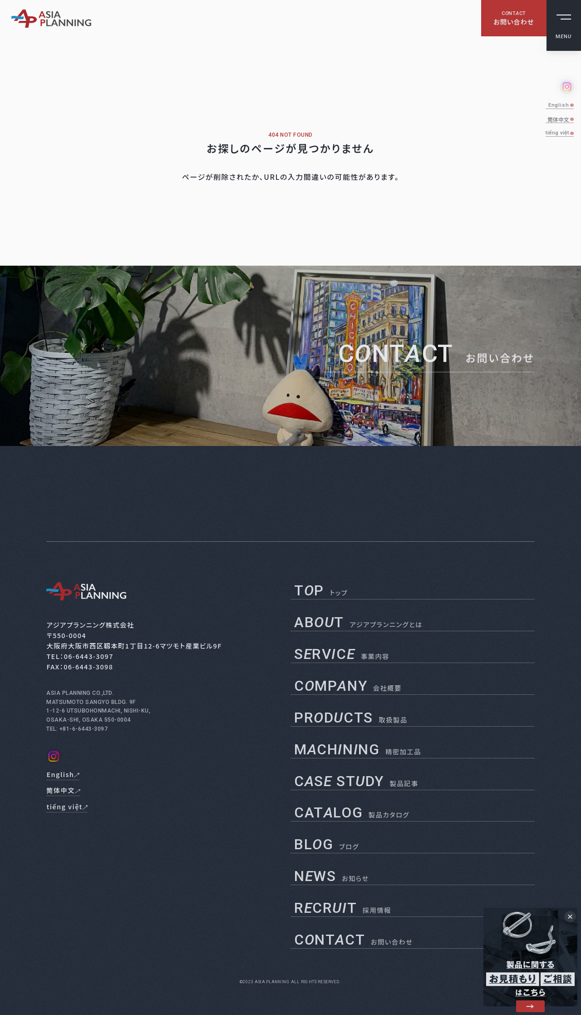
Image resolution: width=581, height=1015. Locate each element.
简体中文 (558, 119)
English (559, 105)
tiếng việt (558, 132)
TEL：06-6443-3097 (79, 656)
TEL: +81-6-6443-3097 (77, 729)
